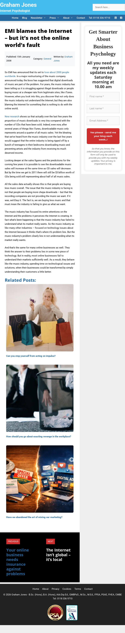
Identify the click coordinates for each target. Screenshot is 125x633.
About (69, 18)
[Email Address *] (103, 120)
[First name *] (103, 96)
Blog (24, 17)
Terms (77, 589)
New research (12, 116)
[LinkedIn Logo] (116, 17)
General (47, 58)
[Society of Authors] (72, 619)
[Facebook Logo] (121, 17)
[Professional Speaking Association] (55, 619)
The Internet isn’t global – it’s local (58, 554)
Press (55, 18)
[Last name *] (103, 108)
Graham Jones (18, 5)
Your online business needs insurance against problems (17, 561)
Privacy (55, 589)
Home (15, 17)
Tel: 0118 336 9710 (99, 17)
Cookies (66, 589)
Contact (81, 17)
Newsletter (39, 18)
